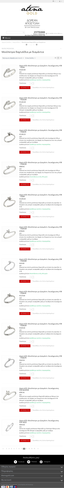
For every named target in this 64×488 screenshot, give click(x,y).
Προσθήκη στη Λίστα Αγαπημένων (43, 87)
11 (27, 448)
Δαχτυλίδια (16, 42)
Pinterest (32, 462)
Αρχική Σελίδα (6, 42)
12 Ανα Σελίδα (30, 58)
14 (35, 448)
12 (29, 448)
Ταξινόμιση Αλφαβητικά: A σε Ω (13, 58)
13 (32, 448)
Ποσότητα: (22, 83)
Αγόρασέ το (25, 87)
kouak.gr (30, 484)
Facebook (19, 462)
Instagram (44, 462)
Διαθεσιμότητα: (24, 80)
